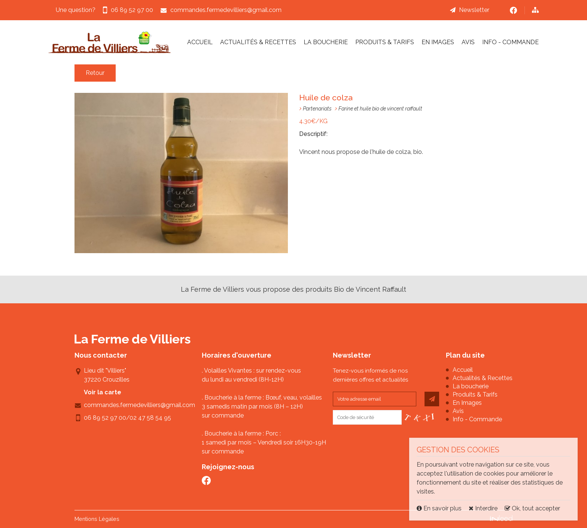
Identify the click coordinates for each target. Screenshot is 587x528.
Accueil (200, 42)
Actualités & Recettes (258, 42)
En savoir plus (440, 508)
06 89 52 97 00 (105, 417)
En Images (438, 42)
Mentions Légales (96, 519)
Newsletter (474, 9)
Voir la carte (102, 392)
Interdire (483, 508)
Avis (468, 42)
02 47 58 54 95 (150, 417)
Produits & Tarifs (384, 42)
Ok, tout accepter (532, 508)
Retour (95, 72)
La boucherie (326, 42)
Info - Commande (510, 42)
